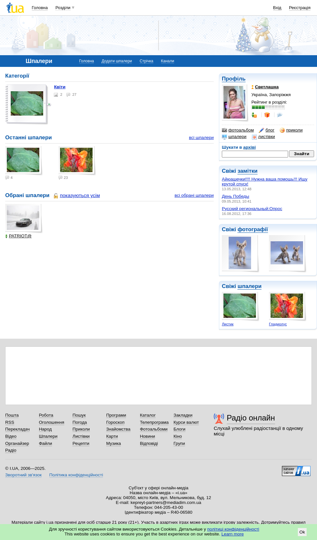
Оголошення (51, 422)
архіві (249, 147)
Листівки (81, 436)
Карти (112, 436)
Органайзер (17, 443)
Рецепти (80, 443)
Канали (167, 61)
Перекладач (17, 429)
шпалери (234, 136)
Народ (45, 429)
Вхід (277, 7)
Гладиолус (278, 324)
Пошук (79, 415)
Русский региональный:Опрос (252, 208)
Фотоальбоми (154, 429)
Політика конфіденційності (76, 474)
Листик (228, 324)
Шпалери (48, 436)
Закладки (182, 415)
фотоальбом (238, 130)
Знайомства (118, 429)
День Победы (235, 196)
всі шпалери (201, 137)
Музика (113, 443)
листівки (263, 136)
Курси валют (186, 422)
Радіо (10, 450)
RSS (9, 422)
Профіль (234, 79)
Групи (179, 443)
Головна (40, 7)
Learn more (233, 534)
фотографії (252, 229)
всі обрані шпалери (194, 195)
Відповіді (149, 443)
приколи (291, 130)
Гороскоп (115, 422)
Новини (147, 436)
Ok (302, 532)
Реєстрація (300, 7)
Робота (46, 415)
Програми (116, 415)
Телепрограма (154, 422)
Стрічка (146, 61)
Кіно (177, 436)
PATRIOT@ (18, 235)
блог (266, 130)
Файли (45, 443)
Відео (11, 436)
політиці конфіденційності (233, 529)
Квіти (59, 86)
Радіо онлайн (251, 417)
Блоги (179, 429)
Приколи (81, 429)
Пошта (12, 415)
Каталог (148, 415)
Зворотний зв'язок (23, 474)
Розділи (63, 7)
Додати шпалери (117, 61)
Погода (79, 422)
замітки (247, 171)
